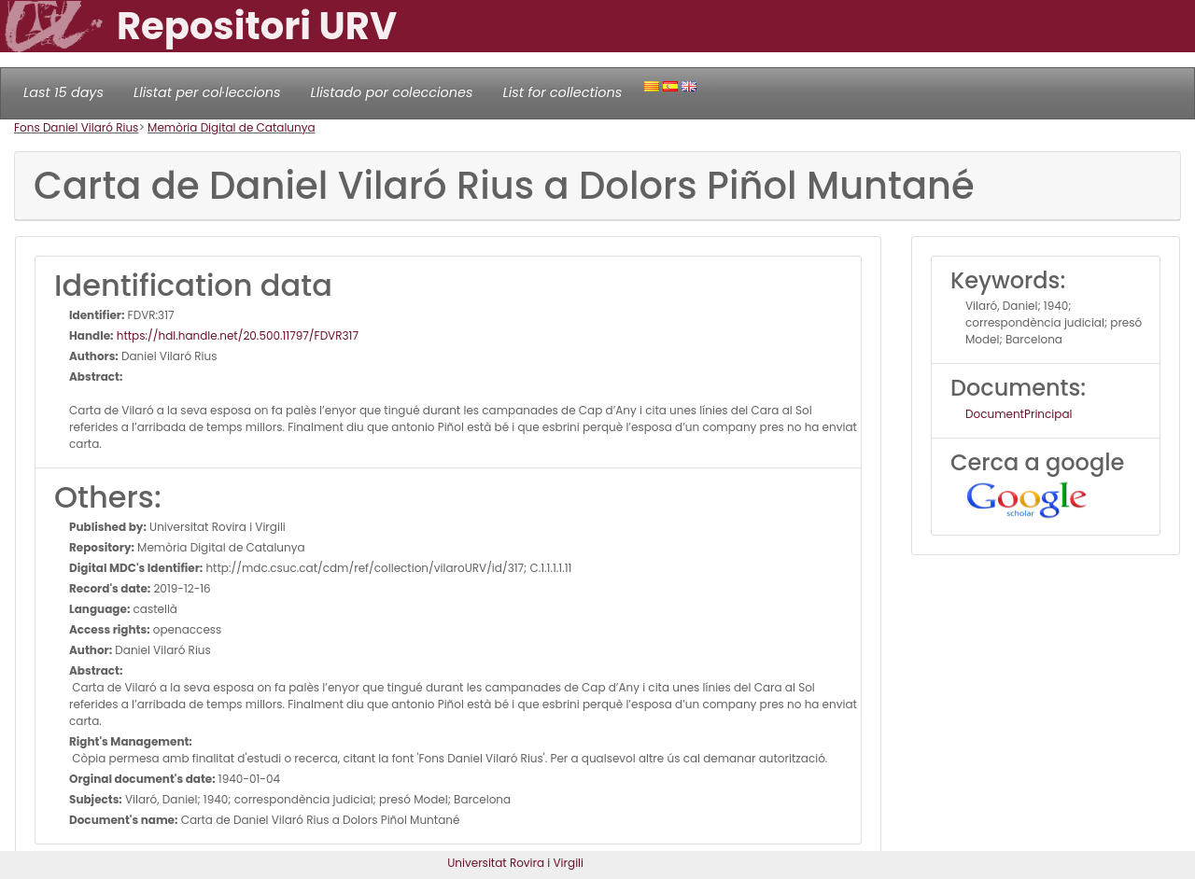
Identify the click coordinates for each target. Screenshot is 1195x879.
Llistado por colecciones (392, 92)
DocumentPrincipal (1018, 414)
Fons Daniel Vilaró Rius (76, 127)
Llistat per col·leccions (207, 92)
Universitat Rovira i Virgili (515, 863)
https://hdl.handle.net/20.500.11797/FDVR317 (236, 335)
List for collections (562, 92)
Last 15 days (63, 92)
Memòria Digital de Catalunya (232, 127)
